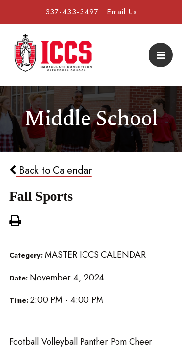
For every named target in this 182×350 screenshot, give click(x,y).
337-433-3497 (72, 11)
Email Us (122, 11)
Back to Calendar (50, 170)
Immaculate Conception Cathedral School (53, 55)
